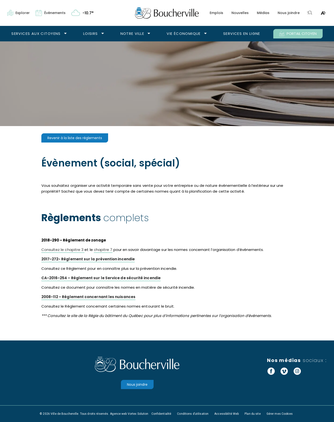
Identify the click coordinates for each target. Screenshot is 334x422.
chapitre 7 (103, 249)
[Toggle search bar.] (309, 12)
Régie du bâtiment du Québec (115, 315)
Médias (263, 12)
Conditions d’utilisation (192, 413)
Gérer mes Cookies (280, 413)
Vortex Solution (138, 413)
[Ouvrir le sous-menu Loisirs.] (102, 33)
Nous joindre (289, 12)
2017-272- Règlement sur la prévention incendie (88, 259)
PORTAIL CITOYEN (298, 33)
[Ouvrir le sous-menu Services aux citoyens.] (65, 33)
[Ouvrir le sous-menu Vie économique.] (205, 33)
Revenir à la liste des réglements (74, 138)
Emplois (216, 12)
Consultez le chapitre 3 (63, 249)
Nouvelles (240, 12)
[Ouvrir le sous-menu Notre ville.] (149, 33)
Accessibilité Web (226, 413)
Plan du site (252, 413)
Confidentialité (161, 413)
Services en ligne (241, 33)
